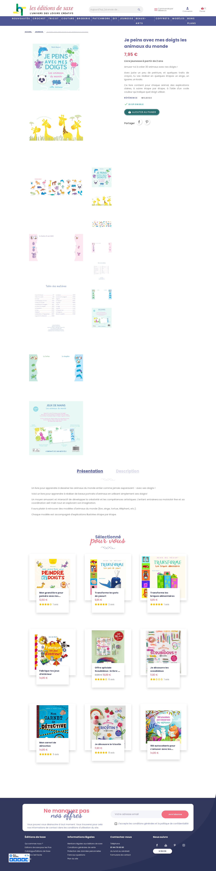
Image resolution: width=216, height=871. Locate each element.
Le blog (162, 851)
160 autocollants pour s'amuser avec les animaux (162, 749)
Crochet (39, 18)
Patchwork (101, 18)
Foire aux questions (76, 855)
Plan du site (73, 858)
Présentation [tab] (90, 471)
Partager (139, 124)
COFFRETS (163, 18)
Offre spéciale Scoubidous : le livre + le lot (107, 671)
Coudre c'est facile (33, 855)
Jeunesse (126, 18)
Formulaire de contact (120, 855)
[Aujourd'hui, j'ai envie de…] (116, 9)
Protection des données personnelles (84, 851)
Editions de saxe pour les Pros (38, 847)
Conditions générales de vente (82, 847)
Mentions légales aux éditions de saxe (85, 843)
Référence (131, 98)
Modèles (178, 18)
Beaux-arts (141, 21)
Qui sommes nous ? (34, 843)
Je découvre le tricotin (108, 744)
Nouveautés (21, 18)
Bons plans (191, 21)
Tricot (53, 18)
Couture (67, 18)
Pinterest (147, 124)
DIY (115, 18)
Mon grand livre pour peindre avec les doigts (51, 596)
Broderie (83, 18)
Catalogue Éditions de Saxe (37, 851)
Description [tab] (127, 471)
